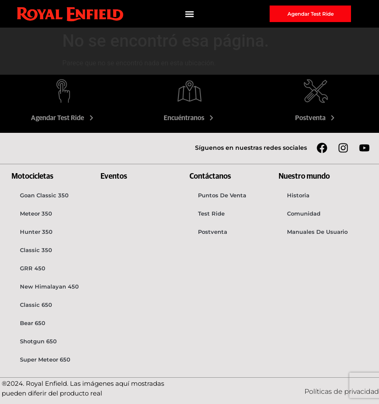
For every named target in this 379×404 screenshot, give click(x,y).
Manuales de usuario (317, 231)
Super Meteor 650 (45, 359)
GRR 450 (32, 268)
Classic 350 (36, 250)
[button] (189, 14)
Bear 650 (32, 323)
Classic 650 (36, 304)
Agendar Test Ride (63, 118)
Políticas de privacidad (341, 391)
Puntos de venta (222, 195)
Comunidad (303, 213)
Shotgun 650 (38, 341)
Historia (298, 195)
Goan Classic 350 (44, 195)
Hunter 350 (36, 231)
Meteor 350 (36, 213)
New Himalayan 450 (49, 286)
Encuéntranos (190, 118)
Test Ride (211, 213)
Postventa (316, 118)
